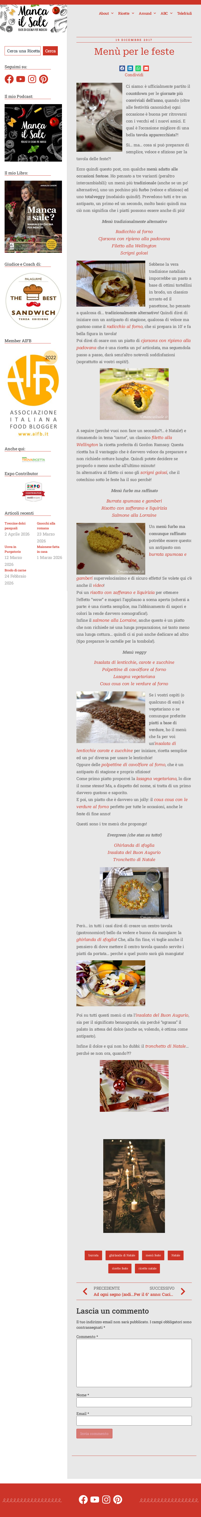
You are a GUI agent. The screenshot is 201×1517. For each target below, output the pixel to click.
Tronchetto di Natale (134, 859)
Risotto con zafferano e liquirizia (134, 508)
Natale (178, 1255)
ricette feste (119, 1268)
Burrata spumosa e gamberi (134, 501)
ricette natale (148, 1268)
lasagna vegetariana (156, 778)
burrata (91, 1255)
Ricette (126, 13)
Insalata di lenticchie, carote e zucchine (134, 662)
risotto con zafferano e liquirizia (122, 592)
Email (82, 1413)
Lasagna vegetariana (134, 676)
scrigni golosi (153, 472)
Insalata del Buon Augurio (134, 852)
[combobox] (23, 50)
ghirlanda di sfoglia (96, 939)
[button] (122, 68)
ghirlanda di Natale (121, 1255)
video (98, 585)
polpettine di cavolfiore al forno (133, 764)
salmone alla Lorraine (115, 620)
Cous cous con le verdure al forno (134, 683)
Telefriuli (184, 13)
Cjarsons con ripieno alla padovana (134, 238)
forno (136, 326)
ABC (167, 13)
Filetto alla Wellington (134, 245)
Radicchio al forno (134, 231)
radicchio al (118, 326)
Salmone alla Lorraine (134, 515)
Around (147, 13)
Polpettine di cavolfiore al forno (134, 669)
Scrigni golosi (134, 253)
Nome (82, 1395)
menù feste (154, 1255)
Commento (87, 1336)
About (106, 13)
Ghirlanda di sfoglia (134, 845)
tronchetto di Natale (165, 1046)
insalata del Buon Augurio (162, 1015)
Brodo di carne (15, 570)
